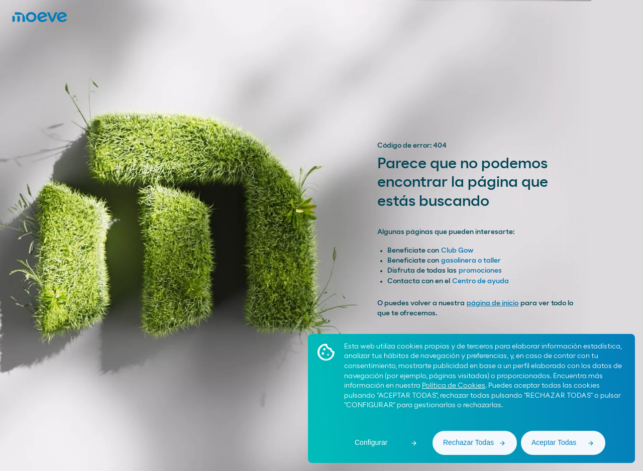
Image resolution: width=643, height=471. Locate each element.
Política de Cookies (453, 385)
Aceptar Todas (553, 442)
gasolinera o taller (471, 260)
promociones (480, 270)
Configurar (371, 442)
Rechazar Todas (468, 442)
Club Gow (457, 250)
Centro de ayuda (480, 281)
